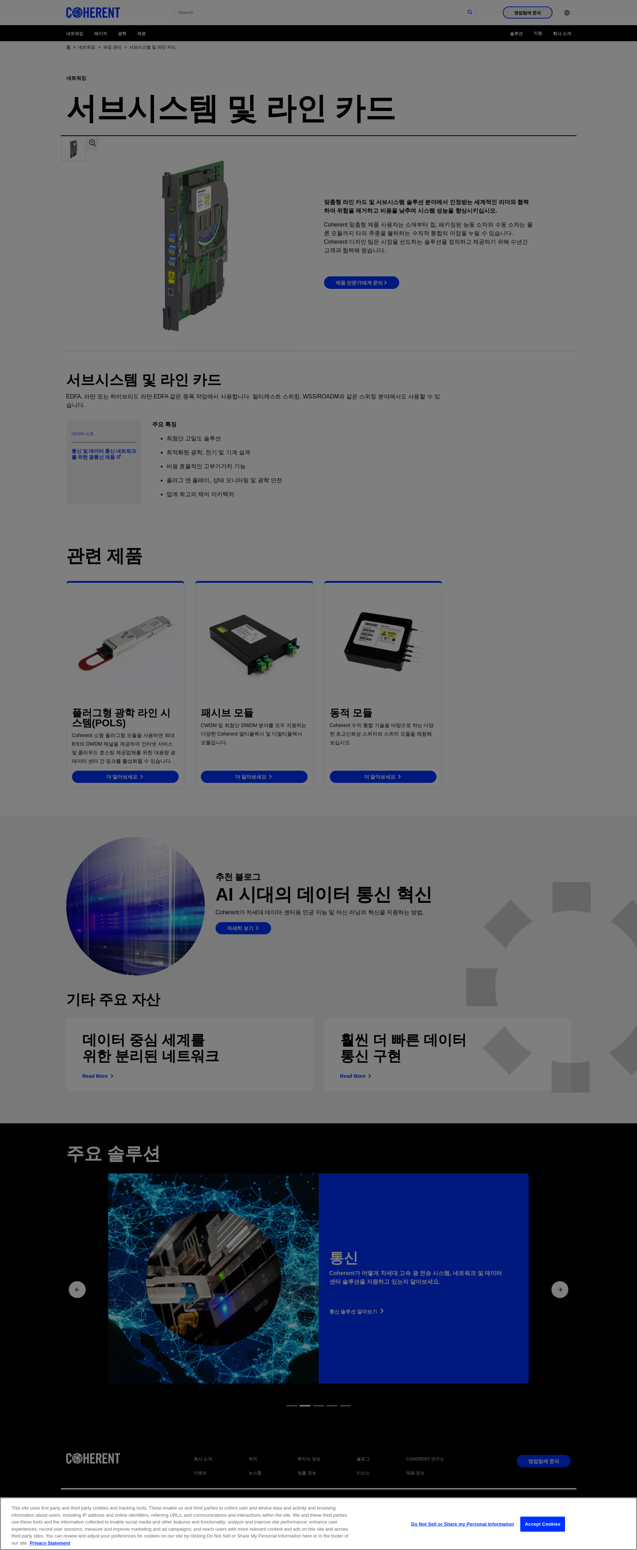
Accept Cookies (542, 1529)
